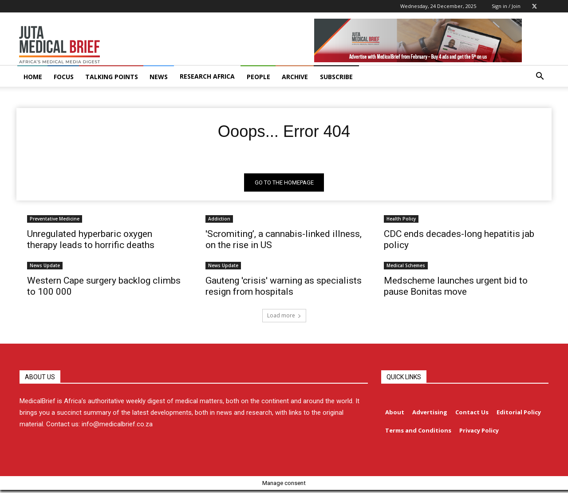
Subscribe (336, 76)
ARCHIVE (295, 76)
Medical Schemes (406, 268)
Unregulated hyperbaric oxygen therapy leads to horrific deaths (90, 242)
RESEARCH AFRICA (207, 76)
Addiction (219, 221)
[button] (539, 77)
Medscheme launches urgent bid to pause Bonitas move (456, 288)
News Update (45, 268)
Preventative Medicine (54, 221)
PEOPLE (258, 76)
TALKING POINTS (111, 76)
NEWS (159, 76)
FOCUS (64, 76)
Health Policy (401, 221)
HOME (33, 76)
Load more (284, 317)
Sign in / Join (506, 6)
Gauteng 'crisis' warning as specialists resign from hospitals (283, 288)
